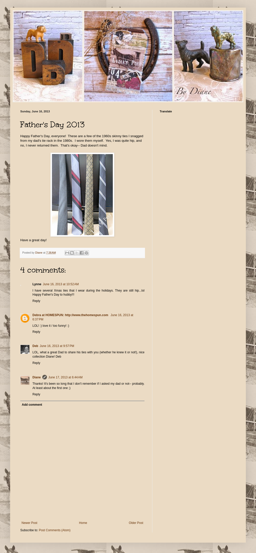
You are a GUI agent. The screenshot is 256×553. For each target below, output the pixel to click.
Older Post (136, 523)
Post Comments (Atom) (54, 530)
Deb (35, 346)
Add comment (32, 404)
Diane (36, 377)
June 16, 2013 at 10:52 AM (61, 284)
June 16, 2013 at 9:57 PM (57, 346)
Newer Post (29, 523)
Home (83, 523)
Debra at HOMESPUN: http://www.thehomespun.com (70, 315)
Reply (36, 301)
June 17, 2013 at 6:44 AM (65, 377)
